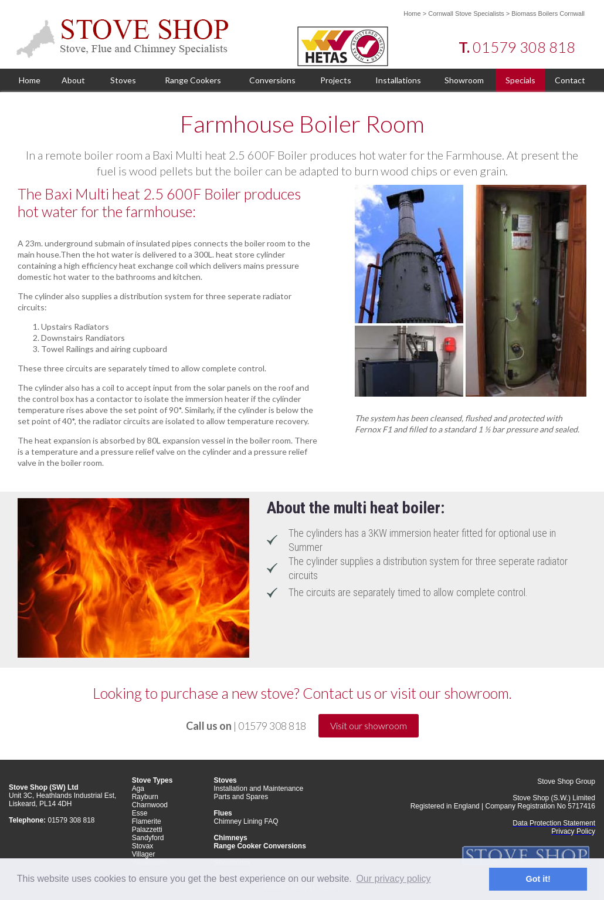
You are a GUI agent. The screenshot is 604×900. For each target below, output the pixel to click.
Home (411, 13)
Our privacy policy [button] (393, 879)
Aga (138, 788)
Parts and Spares (240, 797)
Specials (520, 80)
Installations (398, 80)
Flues (222, 813)
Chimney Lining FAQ (245, 821)
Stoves (123, 80)
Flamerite (146, 821)
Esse (140, 813)
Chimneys (230, 838)
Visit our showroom (368, 725)
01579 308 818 (524, 47)
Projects (335, 80)
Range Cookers (193, 80)
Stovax (143, 846)
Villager (143, 854)
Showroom (464, 80)
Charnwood (150, 805)
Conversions (272, 80)
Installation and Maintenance (258, 788)
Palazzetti (147, 829)
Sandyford (148, 838)
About (73, 80)
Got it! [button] (538, 879)
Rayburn (145, 797)
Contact (570, 80)
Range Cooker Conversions (259, 846)
